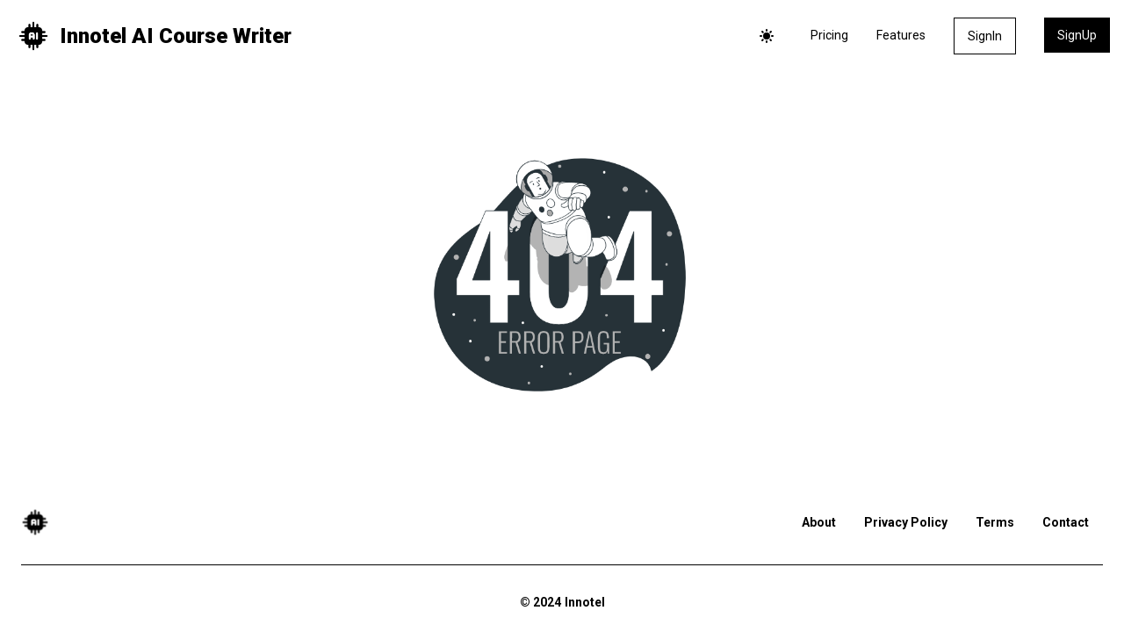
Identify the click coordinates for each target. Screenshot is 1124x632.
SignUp (1077, 35)
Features (901, 35)
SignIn (985, 36)
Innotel (585, 602)
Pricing (829, 35)
